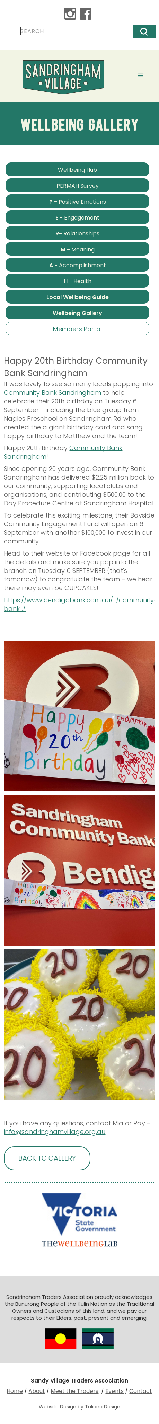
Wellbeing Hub (77, 170)
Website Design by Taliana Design (79, 1406)
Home (15, 1391)
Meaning (78, 249)
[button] (140, 74)
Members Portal (77, 329)
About (36, 1391)
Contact (140, 1391)
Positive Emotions (77, 202)
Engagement (77, 218)
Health (77, 281)
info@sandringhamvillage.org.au (54, 1131)
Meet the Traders (74, 1391)
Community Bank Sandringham (52, 392)
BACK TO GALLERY (47, 1158)
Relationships (77, 234)
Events (114, 1391)
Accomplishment (77, 265)
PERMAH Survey (77, 186)
